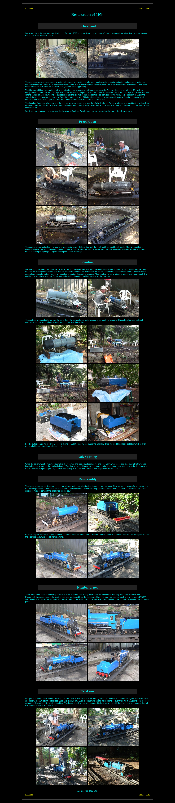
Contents (29, 8)
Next (148, 8)
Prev (141, 8)
